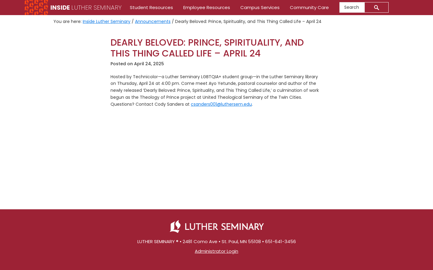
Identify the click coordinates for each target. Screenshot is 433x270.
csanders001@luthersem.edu (221, 104)
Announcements (153, 21)
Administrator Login (216, 251)
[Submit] (377, 7)
